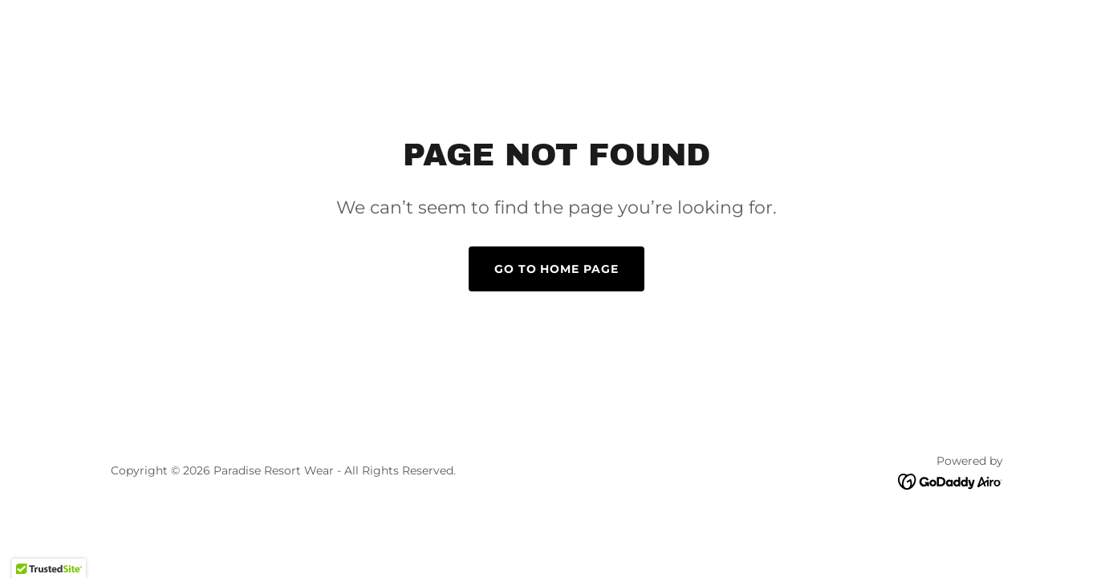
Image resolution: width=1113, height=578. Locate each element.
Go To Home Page (556, 269)
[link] (950, 480)
